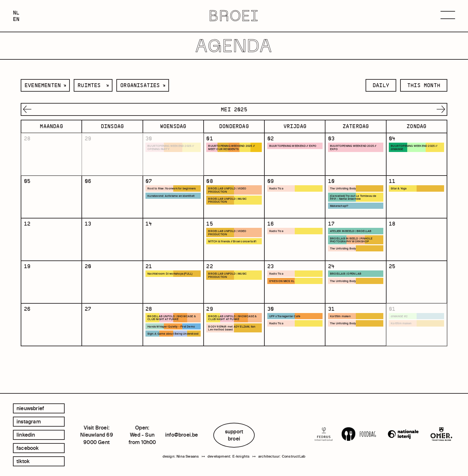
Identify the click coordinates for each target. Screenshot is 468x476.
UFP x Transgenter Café (286, 338)
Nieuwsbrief (30, 408)
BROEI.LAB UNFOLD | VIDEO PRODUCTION (229, 196)
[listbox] (45, 85)
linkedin (25, 434)
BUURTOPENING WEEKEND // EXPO (292, 148)
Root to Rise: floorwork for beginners (166, 196)
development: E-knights (228, 457)
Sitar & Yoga (400, 194)
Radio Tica (277, 194)
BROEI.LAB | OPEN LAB (347, 290)
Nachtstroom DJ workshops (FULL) (173, 290)
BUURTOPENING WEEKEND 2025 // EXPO (355, 148)
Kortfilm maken (341, 338)
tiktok (22, 461)
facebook (27, 448)
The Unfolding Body (345, 194)
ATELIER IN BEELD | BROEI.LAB (353, 242)
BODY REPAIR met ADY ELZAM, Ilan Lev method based (231, 351)
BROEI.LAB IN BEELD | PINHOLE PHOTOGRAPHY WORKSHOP (354, 251)
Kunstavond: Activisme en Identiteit (167, 207)
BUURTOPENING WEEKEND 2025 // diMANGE (416, 148)
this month (423, 85)
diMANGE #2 (401, 338)
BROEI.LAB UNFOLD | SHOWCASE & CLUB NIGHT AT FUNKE (173, 340)
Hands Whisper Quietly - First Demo (169, 351)
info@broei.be (181, 434)
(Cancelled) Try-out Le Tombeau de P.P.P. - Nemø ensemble (355, 203)
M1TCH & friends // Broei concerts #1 (233, 255)
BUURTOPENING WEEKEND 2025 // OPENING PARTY (173, 148)
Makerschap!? (341, 212)
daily (381, 85)
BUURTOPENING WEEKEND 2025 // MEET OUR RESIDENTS (233, 148)
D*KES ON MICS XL (284, 298)
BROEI (234, 16)
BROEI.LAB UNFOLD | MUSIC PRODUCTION (230, 207)
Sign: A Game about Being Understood (167, 362)
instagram (28, 421)
